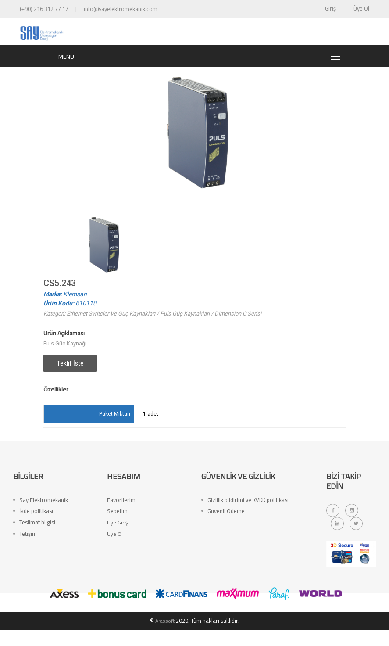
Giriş (330, 8)
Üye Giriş (117, 544)
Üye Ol (361, 8)
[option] (103, 261)
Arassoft (164, 637)
